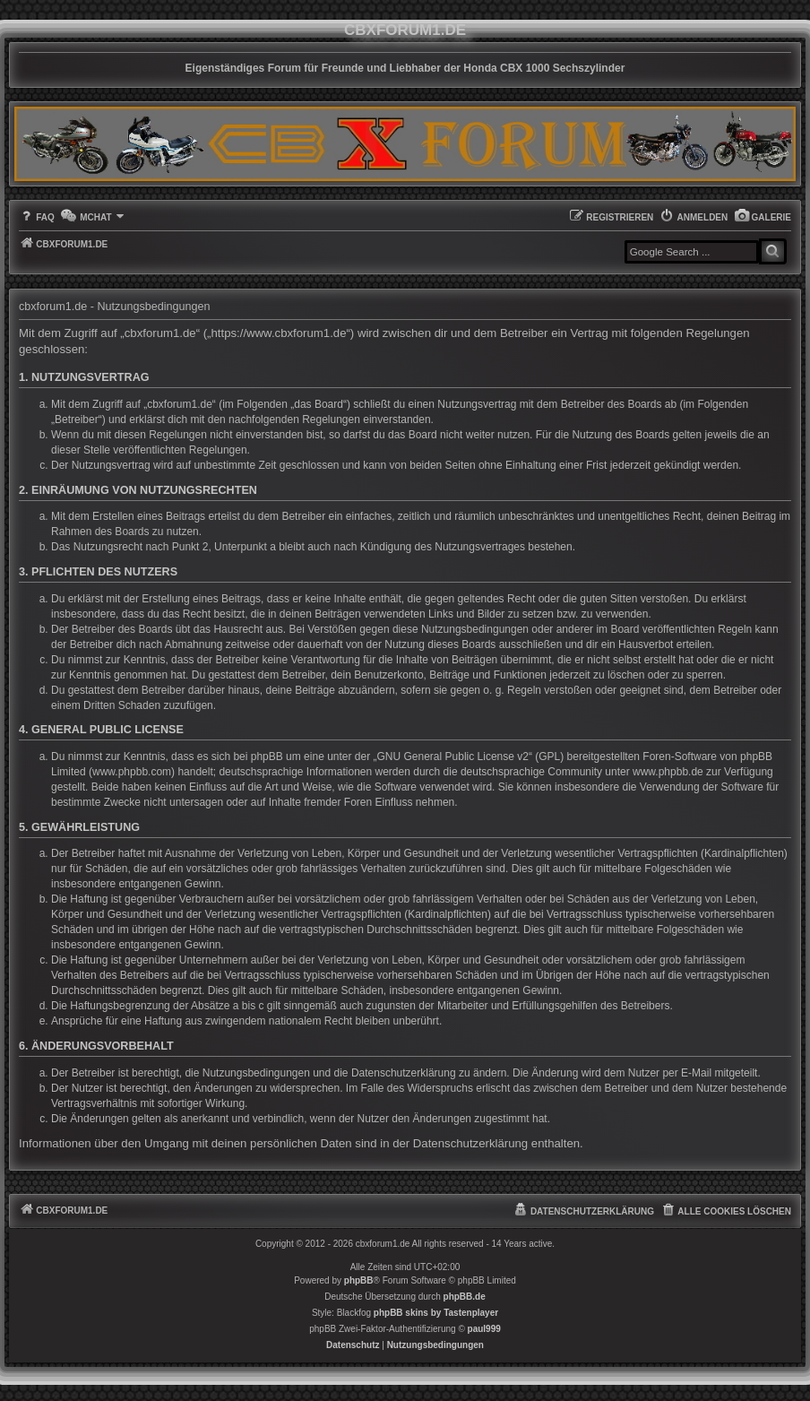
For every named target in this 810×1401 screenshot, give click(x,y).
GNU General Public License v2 (453, 756)
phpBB (359, 1280)
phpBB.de (465, 1297)
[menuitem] (762, 217)
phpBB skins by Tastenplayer (436, 1313)
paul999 (484, 1329)
